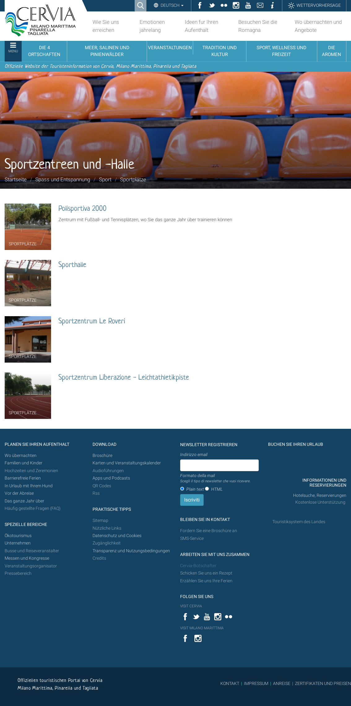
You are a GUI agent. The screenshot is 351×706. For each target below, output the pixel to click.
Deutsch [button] (172, 5)
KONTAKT (229, 683)
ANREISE (281, 683)
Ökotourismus (18, 535)
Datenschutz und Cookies (117, 535)
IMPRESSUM (256, 683)
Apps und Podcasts (111, 478)
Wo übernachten (21, 455)
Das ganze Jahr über (24, 501)
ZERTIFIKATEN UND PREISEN (323, 683)
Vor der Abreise (19, 493)
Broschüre (102, 455)
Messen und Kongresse (27, 558)
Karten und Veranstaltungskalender (127, 463)
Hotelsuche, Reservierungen (319, 495)
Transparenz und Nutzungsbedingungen (131, 550)
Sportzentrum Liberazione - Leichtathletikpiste (123, 378)
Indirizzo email (193, 454)
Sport (105, 179)
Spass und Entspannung (62, 179)
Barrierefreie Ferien (23, 478)
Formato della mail (215, 478)
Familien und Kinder (23, 463)
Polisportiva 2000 (82, 209)
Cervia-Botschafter (198, 565)
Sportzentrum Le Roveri (91, 321)
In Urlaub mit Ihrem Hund (29, 486)
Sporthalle (72, 265)
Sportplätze (133, 179)
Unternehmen (18, 543)
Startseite (16, 179)
